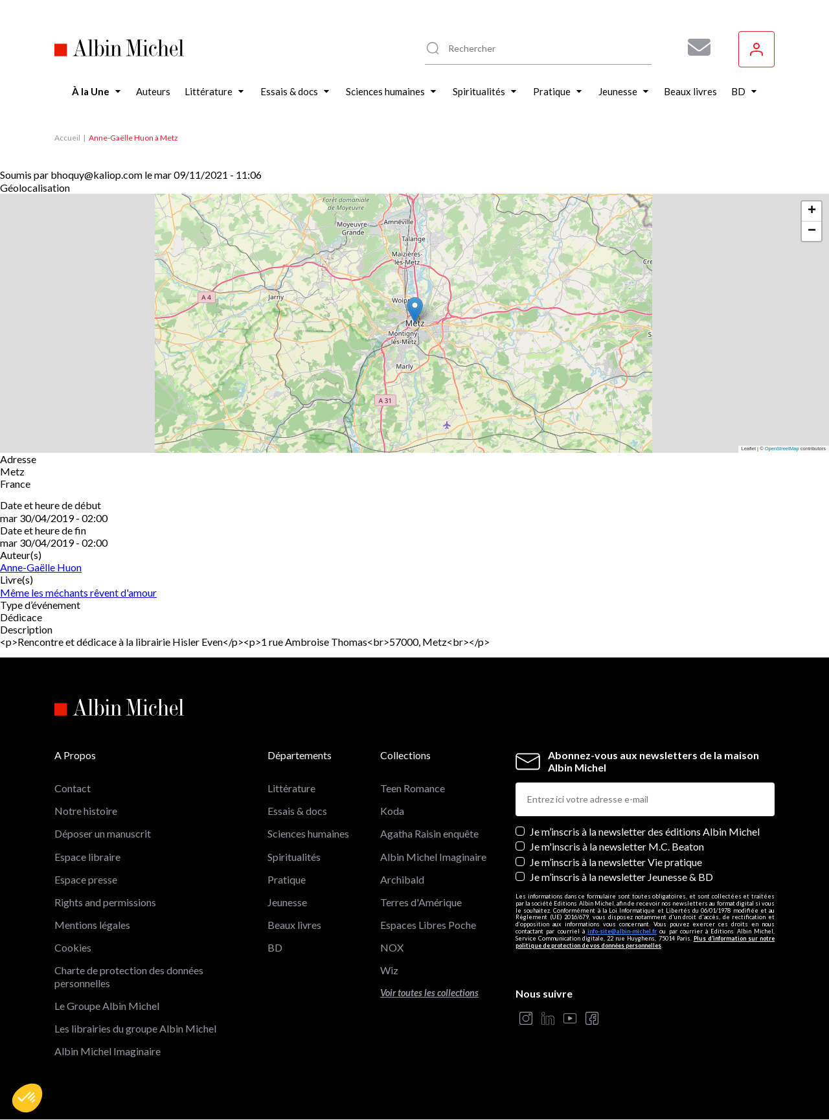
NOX (391, 947)
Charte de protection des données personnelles (128, 976)
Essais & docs (297, 811)
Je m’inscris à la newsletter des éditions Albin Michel (645, 831)
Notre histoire (85, 811)
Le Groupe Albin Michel (106, 1006)
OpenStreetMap (782, 448)
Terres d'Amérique (421, 902)
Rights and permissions (105, 902)
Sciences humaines (308, 833)
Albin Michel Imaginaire (107, 1051)
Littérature (291, 788)
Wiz (389, 970)
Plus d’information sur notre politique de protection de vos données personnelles (645, 942)
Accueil (67, 138)
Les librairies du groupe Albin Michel (135, 1028)
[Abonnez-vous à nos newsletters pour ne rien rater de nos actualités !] (694, 47)
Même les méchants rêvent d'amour (78, 592)
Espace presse (85, 879)
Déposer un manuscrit (102, 833)
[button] (27, 1098)
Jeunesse (287, 902)
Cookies (72, 947)
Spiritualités (294, 857)
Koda (392, 811)
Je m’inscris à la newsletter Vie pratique (616, 862)
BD (274, 947)
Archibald (402, 879)
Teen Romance (412, 788)
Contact (72, 788)
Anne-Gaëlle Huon (41, 567)
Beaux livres (294, 925)
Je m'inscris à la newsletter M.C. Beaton (617, 846)
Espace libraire (87, 857)
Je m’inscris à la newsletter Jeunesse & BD (621, 877)
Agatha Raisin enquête (429, 833)
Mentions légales (92, 925)
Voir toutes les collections (429, 992)
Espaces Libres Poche (428, 925)
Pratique (286, 879)
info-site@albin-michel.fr (622, 931)
